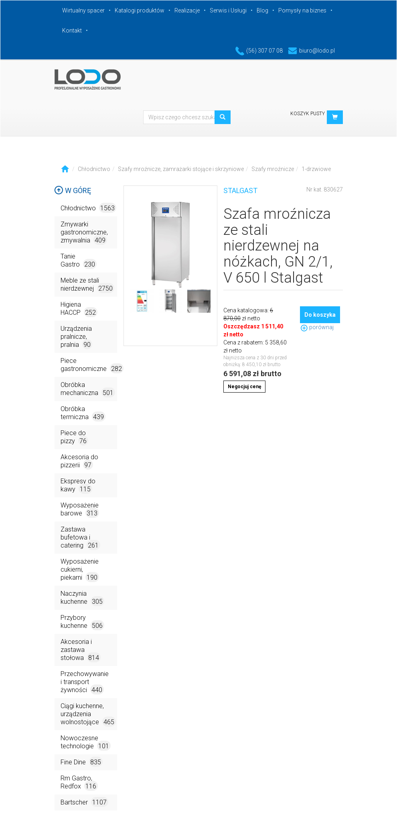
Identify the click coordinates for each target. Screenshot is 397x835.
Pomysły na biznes (302, 10)
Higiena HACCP (79, 309)
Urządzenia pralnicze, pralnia (76, 337)
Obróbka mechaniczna (88, 389)
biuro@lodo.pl (311, 50)
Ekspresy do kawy (78, 485)
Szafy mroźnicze (272, 169)
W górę (72, 190)
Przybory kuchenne (82, 622)
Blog (262, 10)
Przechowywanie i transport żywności (85, 682)
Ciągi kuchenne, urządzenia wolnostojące (88, 714)
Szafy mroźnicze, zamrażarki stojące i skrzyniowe (181, 169)
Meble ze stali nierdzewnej (87, 285)
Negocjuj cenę (244, 386)
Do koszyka (320, 315)
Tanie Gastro (79, 261)
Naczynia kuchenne (82, 598)
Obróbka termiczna (83, 413)
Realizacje (187, 10)
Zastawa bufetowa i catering (80, 537)
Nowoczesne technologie (86, 742)
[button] (335, 117)
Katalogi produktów (139, 10)
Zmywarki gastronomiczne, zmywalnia (84, 232)
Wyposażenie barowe (80, 509)
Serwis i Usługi (228, 10)
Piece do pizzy (74, 437)
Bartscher (84, 802)
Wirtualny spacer (83, 10)
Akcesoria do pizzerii (79, 461)
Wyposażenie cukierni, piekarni (80, 570)
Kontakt (72, 30)
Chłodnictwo (94, 169)
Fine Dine (82, 762)
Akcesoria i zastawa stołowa (81, 650)
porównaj (317, 327)
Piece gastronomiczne (89, 365)
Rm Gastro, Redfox (79, 782)
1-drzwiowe (316, 169)
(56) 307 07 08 (259, 50)
